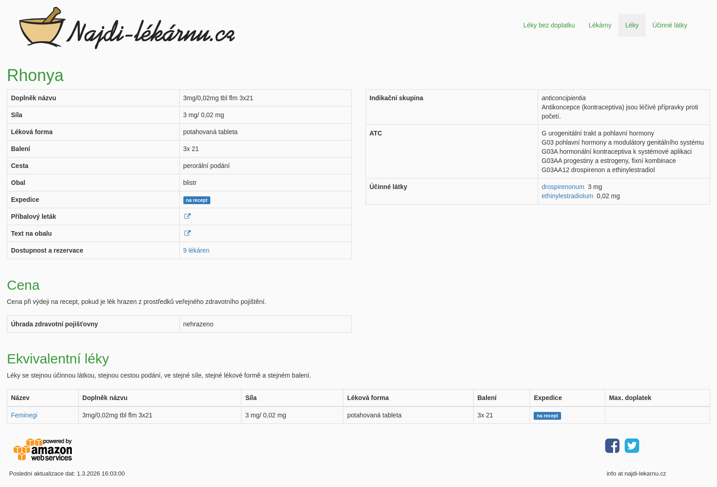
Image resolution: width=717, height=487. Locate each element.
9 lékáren (196, 250)
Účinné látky (670, 25)
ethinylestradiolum (568, 196)
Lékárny (600, 25)
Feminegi (24, 415)
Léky (632, 25)
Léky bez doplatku (549, 25)
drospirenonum (563, 186)
